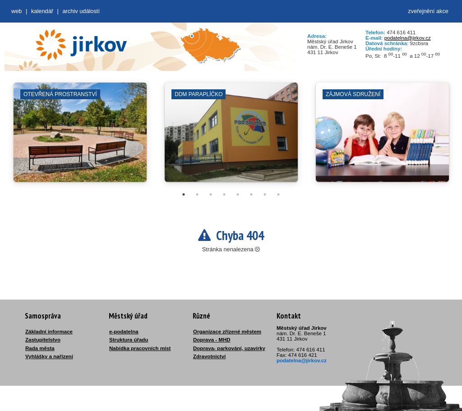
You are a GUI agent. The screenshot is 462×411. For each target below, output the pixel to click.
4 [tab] (224, 194)
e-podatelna (124, 331)
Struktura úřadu (128, 339)
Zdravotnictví (209, 356)
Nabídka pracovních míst (140, 348)
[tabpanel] (80, 137)
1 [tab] (183, 194)
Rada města (40, 348)
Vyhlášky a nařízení (49, 356)
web (16, 11)
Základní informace (49, 331)
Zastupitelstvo (42, 339)
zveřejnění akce (428, 11)
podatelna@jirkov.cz (407, 38)
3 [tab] (210, 194)
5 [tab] (237, 194)
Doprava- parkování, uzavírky (229, 348)
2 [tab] (197, 194)
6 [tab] (251, 194)
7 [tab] (264, 194)
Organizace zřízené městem (227, 331)
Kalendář (42, 11)
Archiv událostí (81, 11)
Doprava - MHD (212, 339)
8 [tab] (278, 194)
